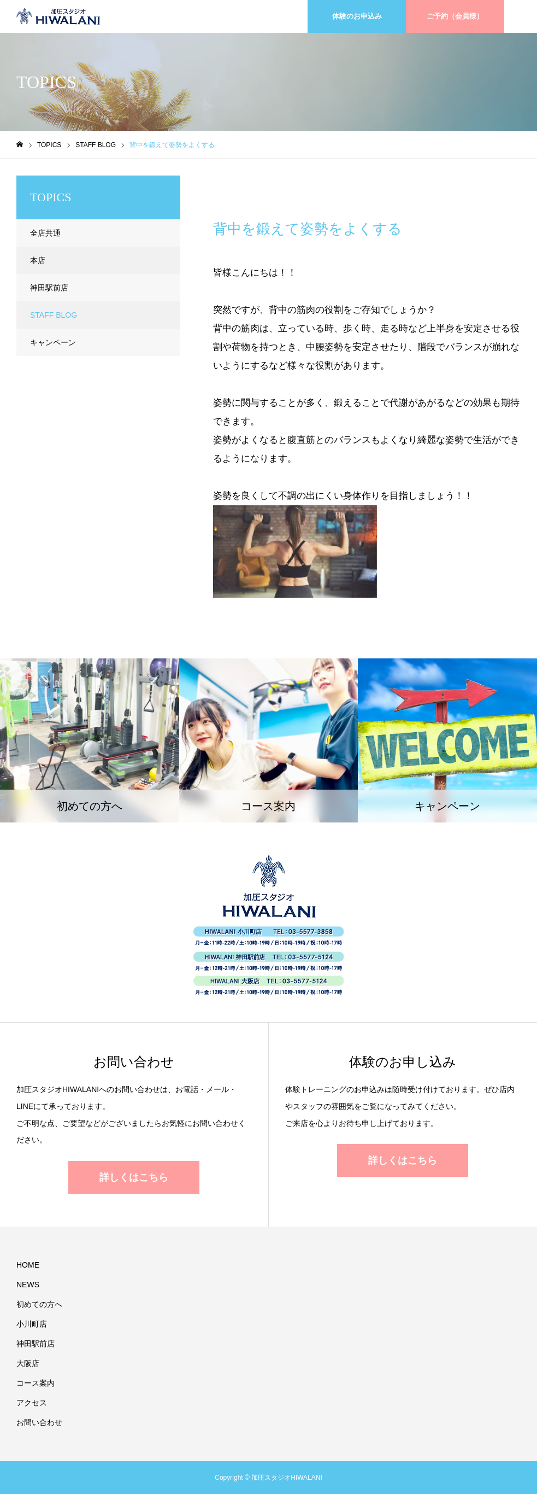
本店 (37, 260)
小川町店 (31, 1324)
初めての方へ (39, 1304)
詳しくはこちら (133, 1177)
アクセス (31, 1402)
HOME (27, 1264)
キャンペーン (53, 342)
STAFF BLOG (251, 185)
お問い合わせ (39, 1422)
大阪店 (27, 1363)
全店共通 (45, 233)
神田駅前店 (49, 287)
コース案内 (35, 1383)
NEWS (27, 1284)
